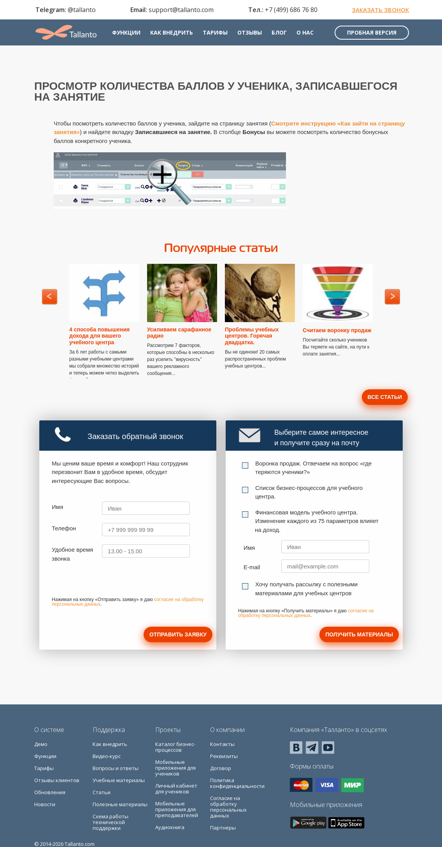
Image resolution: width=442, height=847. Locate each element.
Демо (40, 744)
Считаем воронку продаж (337, 330)
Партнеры (223, 827)
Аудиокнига (169, 827)
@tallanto (81, 10)
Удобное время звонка (72, 554)
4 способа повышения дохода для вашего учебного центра (99, 336)
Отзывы (252, 34)
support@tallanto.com (179, 10)
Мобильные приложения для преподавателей (176, 809)
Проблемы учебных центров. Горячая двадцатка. (252, 336)
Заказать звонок (379, 10)
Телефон (64, 528)
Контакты (222, 744)
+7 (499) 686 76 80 (289, 10)
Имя (57, 507)
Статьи (101, 792)
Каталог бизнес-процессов (175, 747)
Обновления (49, 792)
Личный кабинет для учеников (176, 788)
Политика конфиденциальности (237, 783)
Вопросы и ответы (116, 768)
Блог (281, 34)
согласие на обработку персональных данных (306, 613)
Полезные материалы (120, 804)
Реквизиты (224, 756)
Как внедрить (174, 34)
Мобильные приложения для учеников (175, 767)
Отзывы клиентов (56, 780)
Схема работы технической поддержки (110, 822)
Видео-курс (107, 756)
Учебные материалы (119, 780)
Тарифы (217, 34)
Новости (44, 804)
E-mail (252, 567)
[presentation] (111, 582)
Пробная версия (370, 34)
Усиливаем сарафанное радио (179, 332)
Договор (220, 768)
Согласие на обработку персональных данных (228, 807)
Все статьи (385, 397)
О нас (307, 34)
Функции (128, 34)
